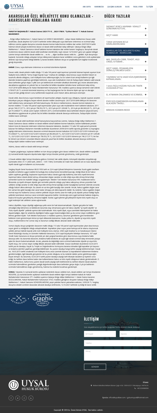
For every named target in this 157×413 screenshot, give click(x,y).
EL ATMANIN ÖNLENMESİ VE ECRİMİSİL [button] (126, 95)
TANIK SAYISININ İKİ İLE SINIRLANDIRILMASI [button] (126, 43)
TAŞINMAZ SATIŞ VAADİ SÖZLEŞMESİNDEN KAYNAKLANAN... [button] (126, 78)
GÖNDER (95, 367)
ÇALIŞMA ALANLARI (114, 6)
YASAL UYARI (138, 6)
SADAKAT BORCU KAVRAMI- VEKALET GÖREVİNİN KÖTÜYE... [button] (126, 27)
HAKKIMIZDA (99, 6)
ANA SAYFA (87, 6)
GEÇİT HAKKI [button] (126, 35)
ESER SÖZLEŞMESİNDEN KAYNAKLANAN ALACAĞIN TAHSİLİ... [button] (126, 103)
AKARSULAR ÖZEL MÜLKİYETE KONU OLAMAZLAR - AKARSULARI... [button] (126, 52)
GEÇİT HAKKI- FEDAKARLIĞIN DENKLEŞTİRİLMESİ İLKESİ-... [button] (126, 69)
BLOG (127, 6)
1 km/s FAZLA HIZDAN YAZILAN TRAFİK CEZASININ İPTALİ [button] (126, 87)
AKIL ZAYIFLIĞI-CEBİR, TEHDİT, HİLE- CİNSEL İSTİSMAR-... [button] (126, 60)
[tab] (126, 28)
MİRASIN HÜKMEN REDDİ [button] (126, 110)
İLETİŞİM (149, 6)
